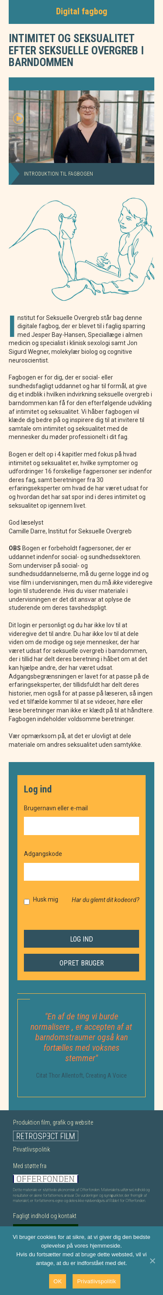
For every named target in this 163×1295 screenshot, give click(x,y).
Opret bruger (82, 963)
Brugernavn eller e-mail (56, 808)
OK (57, 1281)
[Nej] (152, 1260)
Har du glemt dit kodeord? (105, 899)
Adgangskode (43, 853)
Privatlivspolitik (31, 1149)
